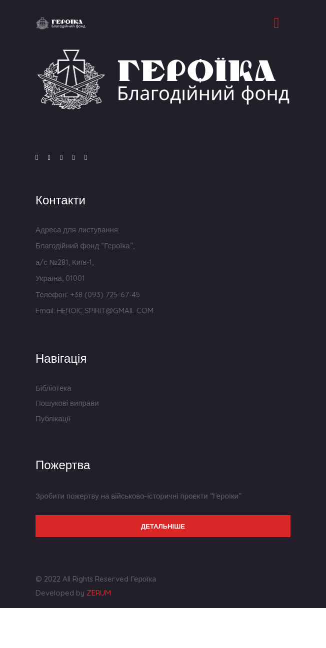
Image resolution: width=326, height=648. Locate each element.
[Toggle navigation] (276, 23)
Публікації (53, 418)
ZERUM (98, 593)
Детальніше (163, 526)
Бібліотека (53, 388)
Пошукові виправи (67, 403)
